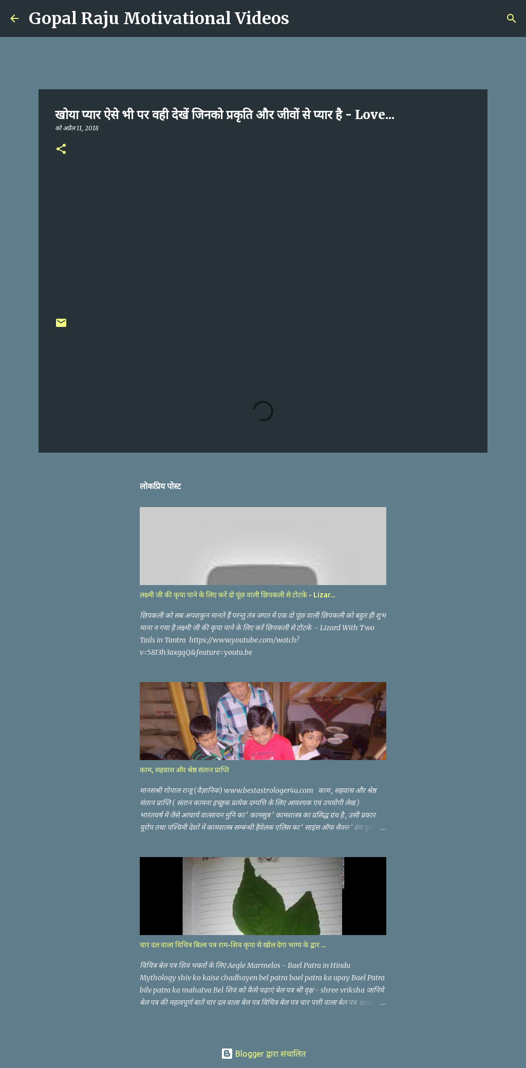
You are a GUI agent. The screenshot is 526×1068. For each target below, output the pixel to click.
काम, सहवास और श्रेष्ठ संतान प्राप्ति (184, 770)
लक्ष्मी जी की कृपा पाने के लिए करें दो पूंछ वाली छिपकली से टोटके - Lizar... (237, 595)
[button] (61, 150)
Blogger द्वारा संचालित (263, 1053)
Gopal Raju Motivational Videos (159, 18)
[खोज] (303, 18)
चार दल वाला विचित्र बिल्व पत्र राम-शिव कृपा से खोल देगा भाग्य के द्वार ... (233, 945)
